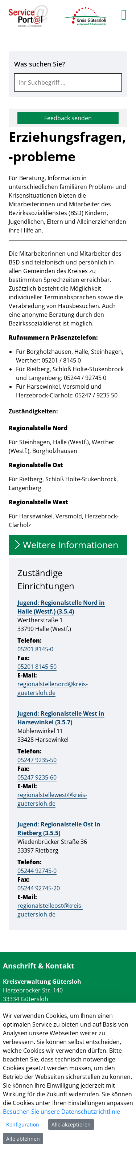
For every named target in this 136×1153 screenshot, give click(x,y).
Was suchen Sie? (39, 64)
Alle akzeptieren (71, 1124)
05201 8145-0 (35, 649)
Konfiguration (22, 1124)
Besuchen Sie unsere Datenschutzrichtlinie (61, 1112)
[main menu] (124, 14)
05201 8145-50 (37, 667)
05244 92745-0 (37, 871)
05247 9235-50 (37, 760)
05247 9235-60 (37, 777)
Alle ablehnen (23, 1138)
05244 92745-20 (38, 888)
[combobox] (68, 82)
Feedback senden (68, 118)
